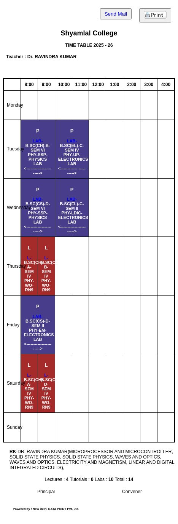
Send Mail (116, 14)
